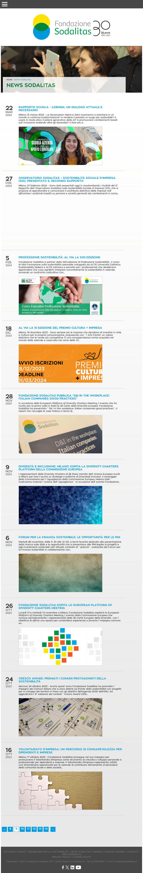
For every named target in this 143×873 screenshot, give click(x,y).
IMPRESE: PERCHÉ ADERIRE (109, 851)
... (4, 829)
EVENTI (22, 851)
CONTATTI (132, 851)
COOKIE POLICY (82, 856)
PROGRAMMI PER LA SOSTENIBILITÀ (48, 851)
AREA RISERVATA (71, 854)
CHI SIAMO (10, 851)
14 (46, 829)
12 (34, 829)
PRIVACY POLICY (61, 856)
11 (28, 829)
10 (22, 829)
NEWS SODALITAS (22, 79)
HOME (9, 79)
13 (40, 829)
